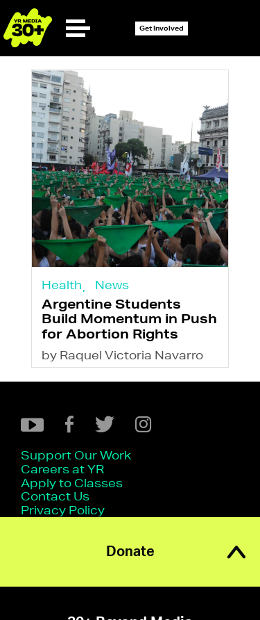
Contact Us (55, 496)
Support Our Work (76, 455)
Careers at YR (62, 469)
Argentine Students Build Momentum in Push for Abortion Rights (129, 318)
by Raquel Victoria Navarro (122, 355)
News (112, 284)
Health (62, 284)
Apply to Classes (72, 482)
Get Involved (161, 28)
